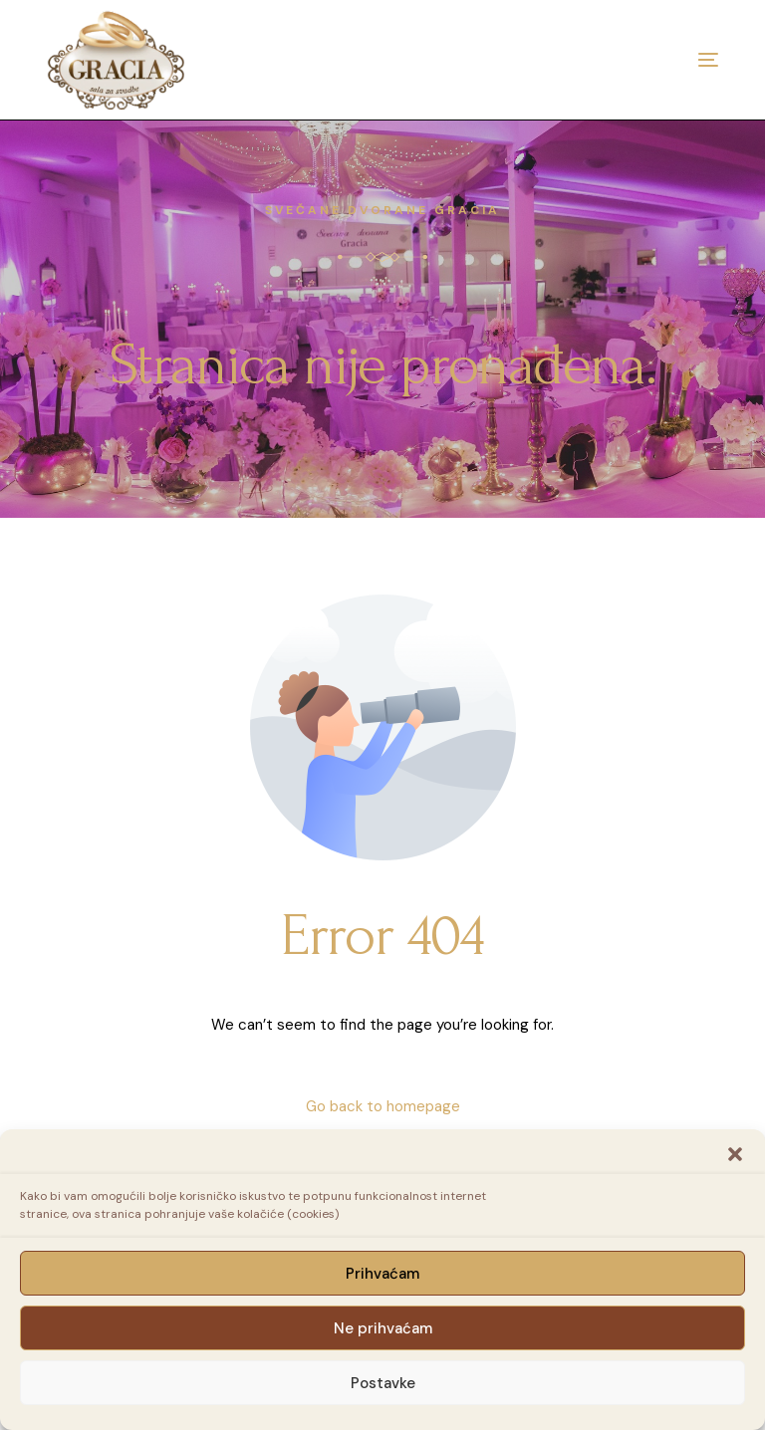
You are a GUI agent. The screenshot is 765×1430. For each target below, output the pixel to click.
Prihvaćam (382, 1274)
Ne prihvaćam (383, 1328)
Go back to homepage (383, 1106)
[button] (735, 1154)
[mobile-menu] (668, 60)
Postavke (383, 1383)
